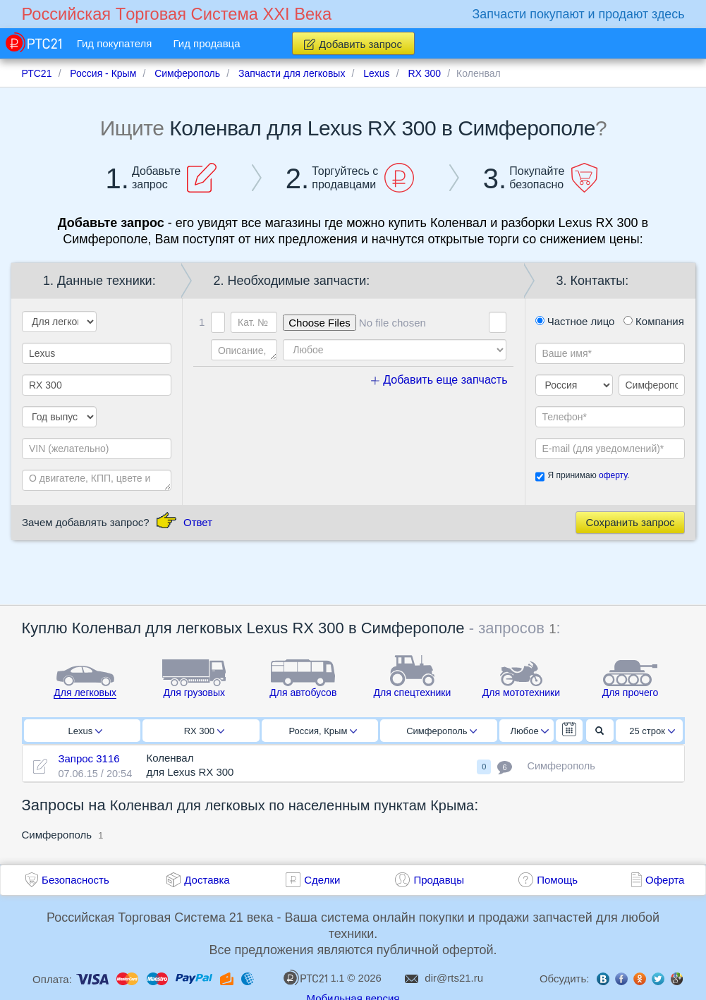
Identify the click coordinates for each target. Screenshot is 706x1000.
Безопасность (75, 880)
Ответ (197, 522)
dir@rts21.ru (454, 978)
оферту (613, 475)
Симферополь (441, 731)
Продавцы (438, 880)
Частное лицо (575, 321)
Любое (530, 731)
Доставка (206, 880)
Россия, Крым (322, 731)
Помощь (557, 880)
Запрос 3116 (88, 758)
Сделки (322, 880)
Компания (653, 321)
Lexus (85, 731)
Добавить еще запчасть (439, 380)
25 (652, 731)
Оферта (664, 880)
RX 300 (204, 731)
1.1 (314, 977)
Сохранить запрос (629, 522)
